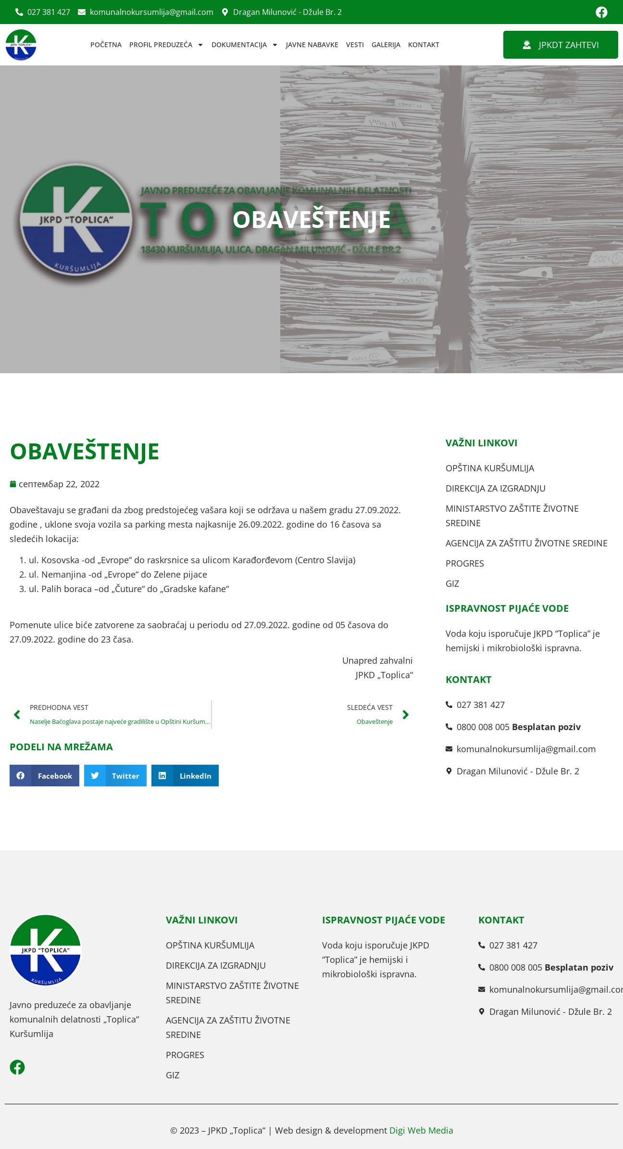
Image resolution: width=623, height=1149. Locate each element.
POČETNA (106, 44)
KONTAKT (423, 44)
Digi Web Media (421, 1130)
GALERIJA (386, 44)
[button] (44, 775)
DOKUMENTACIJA (245, 45)
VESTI (355, 44)
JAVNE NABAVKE (312, 44)
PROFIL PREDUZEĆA (166, 45)
